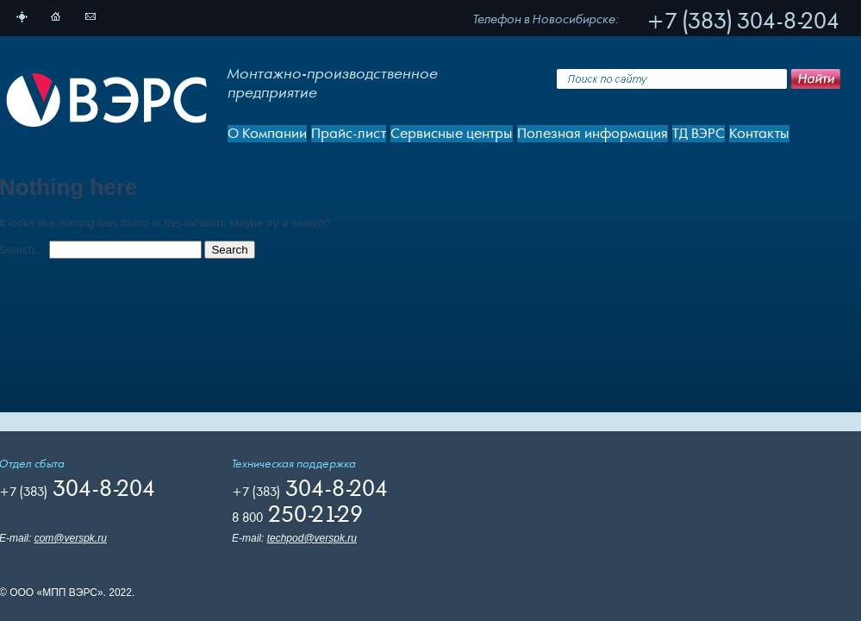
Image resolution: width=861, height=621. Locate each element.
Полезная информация (592, 133)
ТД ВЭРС (698, 133)
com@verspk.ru (70, 538)
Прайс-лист (348, 133)
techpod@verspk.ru (312, 538)
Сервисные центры (451, 133)
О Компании (267, 133)
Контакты (759, 133)
